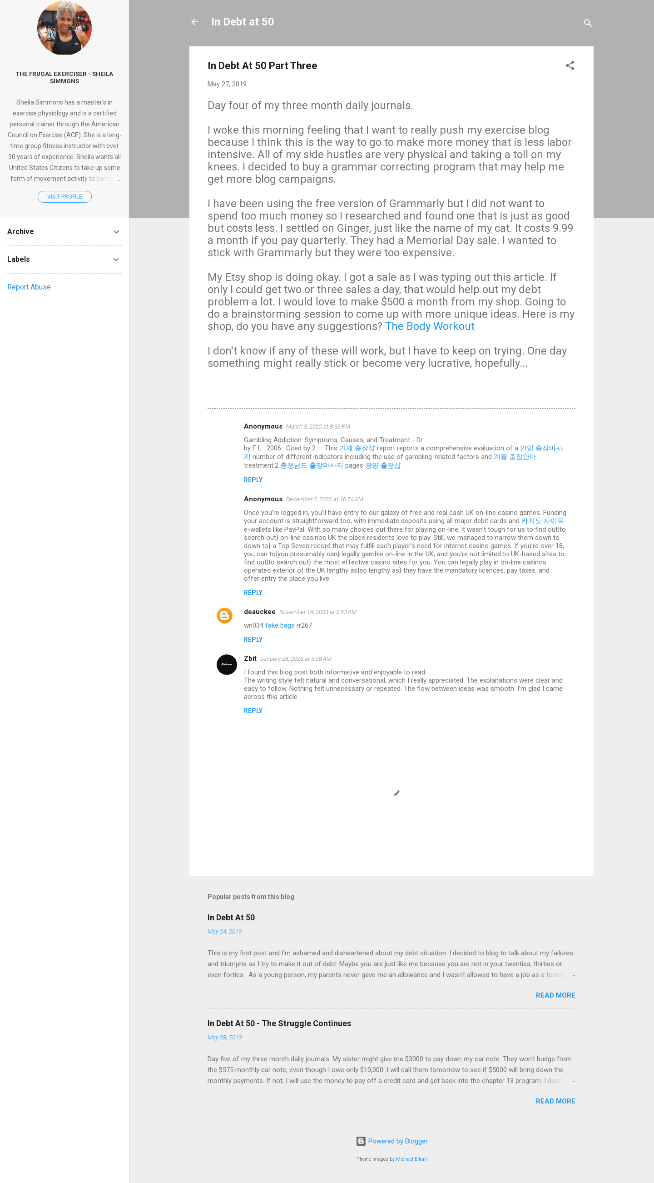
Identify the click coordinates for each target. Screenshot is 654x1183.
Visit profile (64, 197)
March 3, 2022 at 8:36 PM (318, 426)
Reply (253, 480)
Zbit (250, 658)
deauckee (260, 612)
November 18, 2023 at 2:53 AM (318, 612)
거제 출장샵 (357, 448)
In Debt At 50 (231, 917)
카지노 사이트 (542, 521)
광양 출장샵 (383, 465)
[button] (570, 67)
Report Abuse (29, 287)
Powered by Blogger (392, 1141)
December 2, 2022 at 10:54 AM (324, 499)
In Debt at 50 (242, 21)
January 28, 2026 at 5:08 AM (296, 658)
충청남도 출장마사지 (311, 465)
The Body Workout (430, 326)
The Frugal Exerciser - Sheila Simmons (64, 77)
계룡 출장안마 (515, 457)
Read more (555, 995)
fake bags (280, 625)
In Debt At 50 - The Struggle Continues (279, 1023)
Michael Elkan (411, 1159)
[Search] (588, 25)
